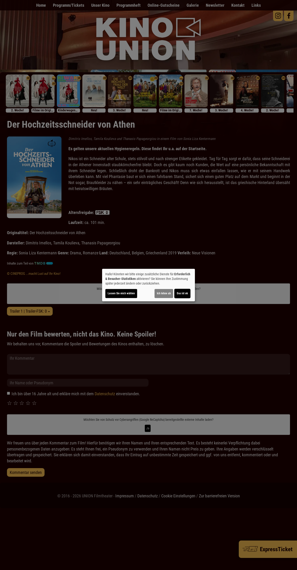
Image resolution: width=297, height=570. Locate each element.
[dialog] (148, 285)
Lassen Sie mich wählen (121, 293)
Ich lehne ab (164, 293)
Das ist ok (182, 293)
